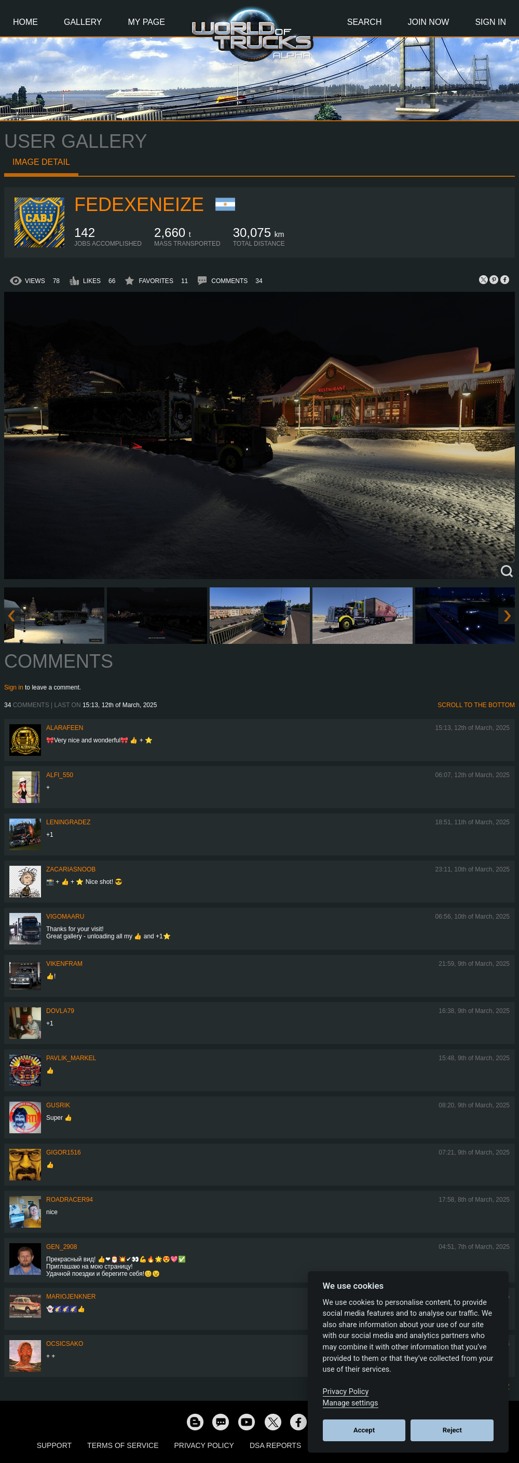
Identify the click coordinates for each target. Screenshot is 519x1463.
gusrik (58, 1105)
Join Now (428, 22)
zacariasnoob (70, 869)
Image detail (41, 162)
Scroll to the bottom (476, 705)
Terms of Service (122, 1445)
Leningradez (68, 822)
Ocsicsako (64, 1343)
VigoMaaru (65, 916)
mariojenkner (70, 1296)
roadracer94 (69, 1199)
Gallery (83, 22)
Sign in (13, 687)
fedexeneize (139, 204)
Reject (452, 1430)
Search (364, 22)
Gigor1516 (63, 1152)
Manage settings (350, 1403)
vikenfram (64, 963)
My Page (146, 22)
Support (54, 1445)
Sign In (490, 22)
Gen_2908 (61, 1246)
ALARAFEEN (64, 728)
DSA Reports (275, 1445)
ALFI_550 (59, 775)
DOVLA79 (60, 1011)
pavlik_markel (71, 1058)
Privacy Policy (204, 1445)
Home (25, 22)
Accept (364, 1430)
